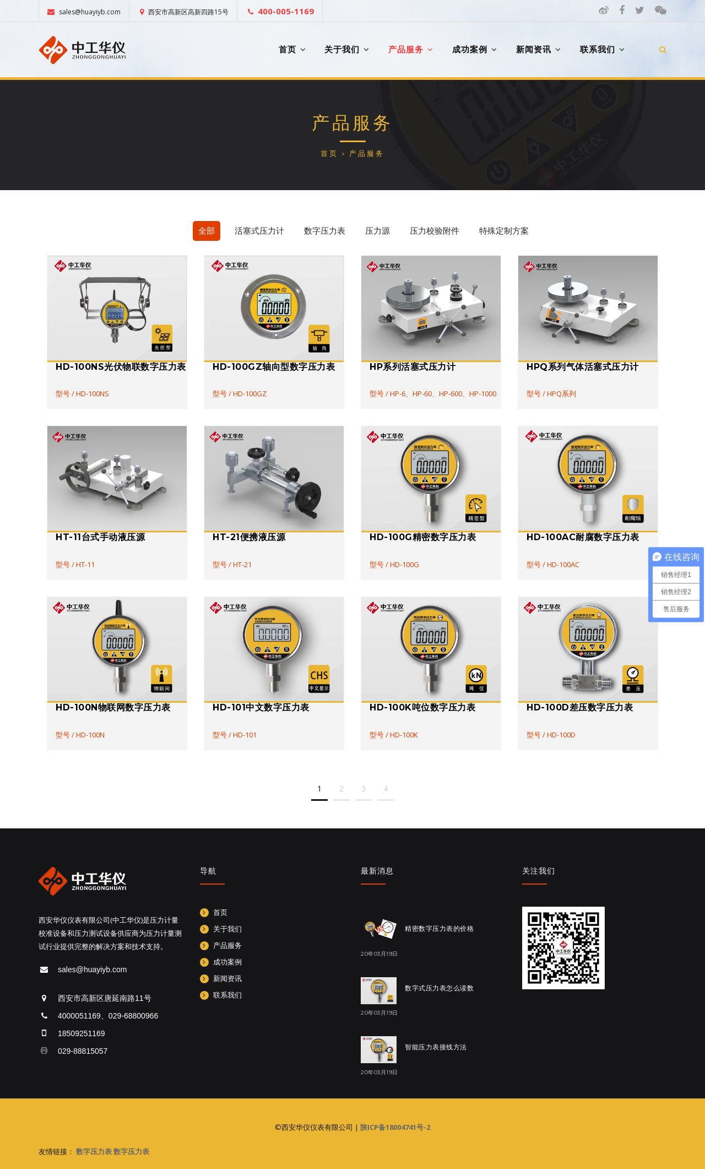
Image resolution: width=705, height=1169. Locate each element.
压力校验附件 (434, 230)
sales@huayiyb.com (84, 12)
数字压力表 (324, 230)
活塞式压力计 (259, 230)
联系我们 (602, 49)
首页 (292, 49)
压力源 (377, 230)
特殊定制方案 (504, 230)
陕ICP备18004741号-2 (395, 1127)
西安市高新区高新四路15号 (184, 12)
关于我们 (347, 49)
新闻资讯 (538, 49)
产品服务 (410, 49)
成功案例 (474, 49)
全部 (206, 230)
